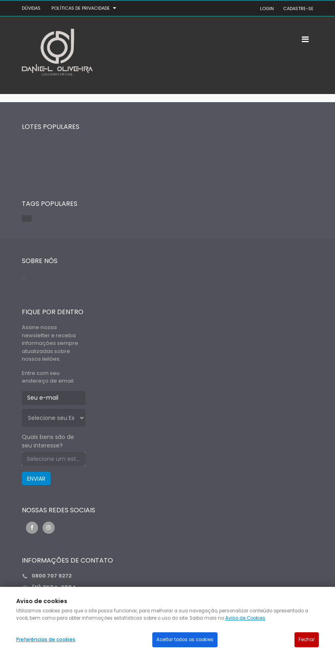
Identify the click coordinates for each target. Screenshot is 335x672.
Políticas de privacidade (80, 8)
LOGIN (267, 8)
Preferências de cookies (45, 639)
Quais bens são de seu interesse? (48, 441)
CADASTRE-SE (298, 8)
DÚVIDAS (31, 8)
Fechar (307, 639)
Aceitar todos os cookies (184, 639)
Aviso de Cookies (245, 618)
